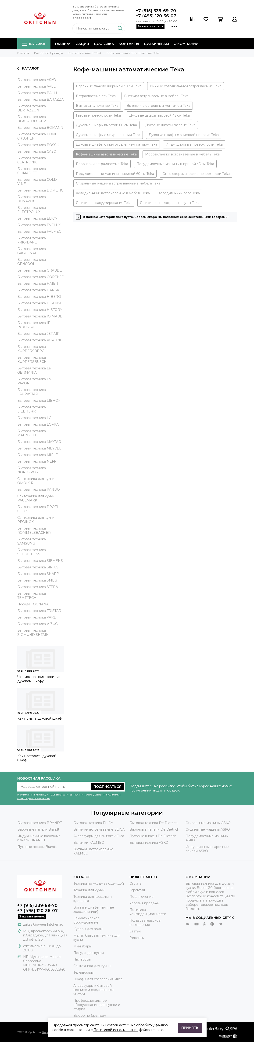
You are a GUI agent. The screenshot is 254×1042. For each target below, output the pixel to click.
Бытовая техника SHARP (38, 574)
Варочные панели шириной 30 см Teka (108, 86)
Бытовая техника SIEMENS (40, 561)
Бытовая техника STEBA (37, 587)
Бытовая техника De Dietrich (153, 823)
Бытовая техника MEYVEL (39, 448)
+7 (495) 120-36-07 (156, 15)
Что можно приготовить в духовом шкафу (38, 679)
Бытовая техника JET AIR (38, 333)
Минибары (82, 946)
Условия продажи (144, 903)
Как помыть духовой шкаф (39, 718)
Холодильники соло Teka (179, 193)
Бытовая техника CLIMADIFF (31, 171)
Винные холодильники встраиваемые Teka (185, 86)
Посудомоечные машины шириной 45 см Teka (175, 164)
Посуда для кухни (88, 953)
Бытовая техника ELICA (37, 218)
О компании (186, 44)
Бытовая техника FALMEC (39, 231)
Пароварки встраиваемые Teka (102, 164)
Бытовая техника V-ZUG (37, 624)
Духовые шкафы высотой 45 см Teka (159, 115)
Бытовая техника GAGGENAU (31, 251)
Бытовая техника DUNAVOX (31, 199)
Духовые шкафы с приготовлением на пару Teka (116, 144)
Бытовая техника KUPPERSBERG (31, 349)
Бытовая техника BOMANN (40, 127)
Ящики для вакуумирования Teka (104, 203)
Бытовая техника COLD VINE (37, 181)
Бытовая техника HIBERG (39, 297)
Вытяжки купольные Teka (97, 105)
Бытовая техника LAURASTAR (31, 392)
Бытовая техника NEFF (36, 461)
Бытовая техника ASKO (36, 80)
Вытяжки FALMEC (88, 842)
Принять (189, 1028)
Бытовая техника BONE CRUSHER (37, 136)
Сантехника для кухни (92, 966)
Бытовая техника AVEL (36, 86)
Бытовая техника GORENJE (40, 277)
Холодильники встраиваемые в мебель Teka (113, 193)
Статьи (135, 931)
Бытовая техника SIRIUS (37, 567)
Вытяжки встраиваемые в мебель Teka (156, 96)
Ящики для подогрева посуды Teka (169, 203)
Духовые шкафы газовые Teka (170, 125)
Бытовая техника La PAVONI (34, 381)
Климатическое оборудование (86, 920)
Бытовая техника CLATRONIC (31, 160)
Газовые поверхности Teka (98, 115)
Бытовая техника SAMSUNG (31, 541)
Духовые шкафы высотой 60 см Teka (106, 125)
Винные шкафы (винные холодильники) (93, 909)
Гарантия (137, 890)
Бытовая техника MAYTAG (39, 442)
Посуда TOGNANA (33, 604)
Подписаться (107, 786)
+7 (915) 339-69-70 (156, 10)
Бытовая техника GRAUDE (39, 270)
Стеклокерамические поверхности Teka (196, 174)
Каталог (34, 44)
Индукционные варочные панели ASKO (207, 849)
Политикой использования (115, 1030)
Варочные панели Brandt (38, 829)
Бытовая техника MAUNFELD (31, 433)
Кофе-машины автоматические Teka (106, 154)
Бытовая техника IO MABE (39, 316)
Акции (82, 44)
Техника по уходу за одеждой (98, 883)
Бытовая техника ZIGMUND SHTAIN (33, 632)
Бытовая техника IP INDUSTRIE (33, 325)
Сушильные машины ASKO (208, 829)
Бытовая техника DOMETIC (40, 190)
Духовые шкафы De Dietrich (152, 836)
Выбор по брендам (89, 1015)
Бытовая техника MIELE (37, 455)
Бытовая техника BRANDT (39, 823)
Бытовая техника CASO (36, 151)
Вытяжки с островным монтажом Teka (158, 105)
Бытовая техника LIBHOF (38, 400)
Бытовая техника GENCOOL (31, 262)
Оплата (135, 883)
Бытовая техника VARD (37, 617)
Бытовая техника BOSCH (38, 145)
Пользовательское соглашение (145, 922)
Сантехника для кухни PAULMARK (35, 498)
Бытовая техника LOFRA (38, 424)
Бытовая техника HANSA (38, 290)
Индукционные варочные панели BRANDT (39, 838)
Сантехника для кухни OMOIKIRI (35, 481)
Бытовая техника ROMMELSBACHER (34, 530)
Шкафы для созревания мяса (97, 979)
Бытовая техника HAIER (37, 283)
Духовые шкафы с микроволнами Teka (108, 135)
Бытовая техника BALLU (37, 93)
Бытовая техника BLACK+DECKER (31, 119)
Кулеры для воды (88, 929)
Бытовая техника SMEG (37, 580)
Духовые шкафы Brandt (37, 847)
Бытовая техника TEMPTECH (31, 595)
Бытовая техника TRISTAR (39, 611)
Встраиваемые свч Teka (96, 96)
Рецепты (136, 938)
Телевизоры (83, 972)
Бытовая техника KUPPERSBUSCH (32, 359)
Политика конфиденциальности (147, 912)
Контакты (129, 44)
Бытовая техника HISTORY (39, 310)
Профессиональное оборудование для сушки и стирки (96, 1004)
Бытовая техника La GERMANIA (34, 370)
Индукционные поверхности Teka (194, 144)
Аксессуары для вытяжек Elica (98, 836)
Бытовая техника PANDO (38, 489)
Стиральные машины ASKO (208, 823)
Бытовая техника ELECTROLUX (31, 210)
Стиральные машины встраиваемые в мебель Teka (118, 183)
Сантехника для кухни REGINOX (35, 519)
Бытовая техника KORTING (40, 340)
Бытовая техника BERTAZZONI (31, 108)
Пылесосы (82, 959)
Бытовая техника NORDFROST (31, 470)
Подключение (141, 897)
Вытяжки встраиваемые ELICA (99, 829)
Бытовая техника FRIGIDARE (31, 240)
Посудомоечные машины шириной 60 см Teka (115, 174)
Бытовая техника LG (34, 418)
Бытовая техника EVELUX (39, 225)
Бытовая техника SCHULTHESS (31, 552)
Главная (63, 44)
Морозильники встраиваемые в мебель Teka (182, 154)
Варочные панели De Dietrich (154, 829)
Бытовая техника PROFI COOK (37, 509)
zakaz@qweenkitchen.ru (43, 924)
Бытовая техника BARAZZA (40, 99)
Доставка (104, 44)
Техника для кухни (88, 890)
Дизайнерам (156, 44)
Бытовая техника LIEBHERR (31, 409)
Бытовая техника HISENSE (39, 303)
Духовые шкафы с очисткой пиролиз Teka (184, 135)
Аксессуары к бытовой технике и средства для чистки (93, 989)
